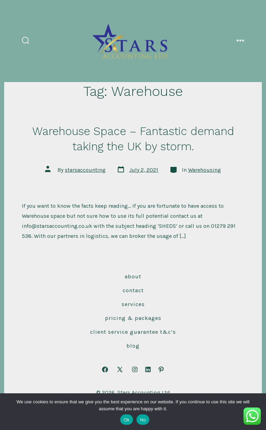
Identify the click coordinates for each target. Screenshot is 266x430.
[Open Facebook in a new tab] (105, 370)
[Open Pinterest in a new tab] (161, 370)
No (143, 419)
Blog (133, 345)
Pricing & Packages (133, 318)
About (133, 276)
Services (133, 304)
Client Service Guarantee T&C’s (133, 332)
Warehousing (204, 170)
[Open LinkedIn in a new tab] (148, 370)
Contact (133, 290)
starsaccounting (85, 170)
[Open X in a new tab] (119, 370)
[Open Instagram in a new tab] (135, 370)
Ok (127, 419)
